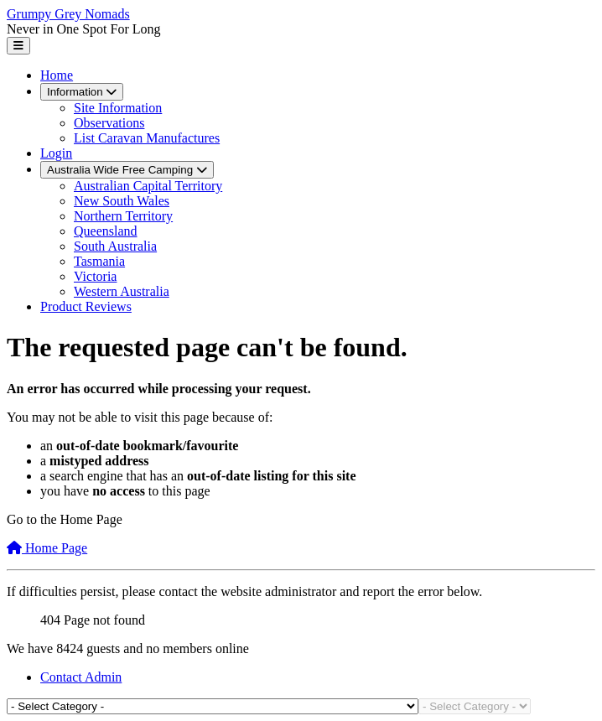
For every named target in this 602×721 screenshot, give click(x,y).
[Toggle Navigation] (18, 45)
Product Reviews (86, 306)
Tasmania (99, 261)
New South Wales (121, 201)
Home (56, 75)
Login (56, 153)
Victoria (95, 276)
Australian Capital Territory (148, 186)
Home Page (47, 548)
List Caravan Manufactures (147, 138)
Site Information (118, 108)
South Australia (115, 246)
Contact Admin (81, 677)
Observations (109, 123)
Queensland (106, 231)
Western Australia (121, 291)
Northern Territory (123, 216)
